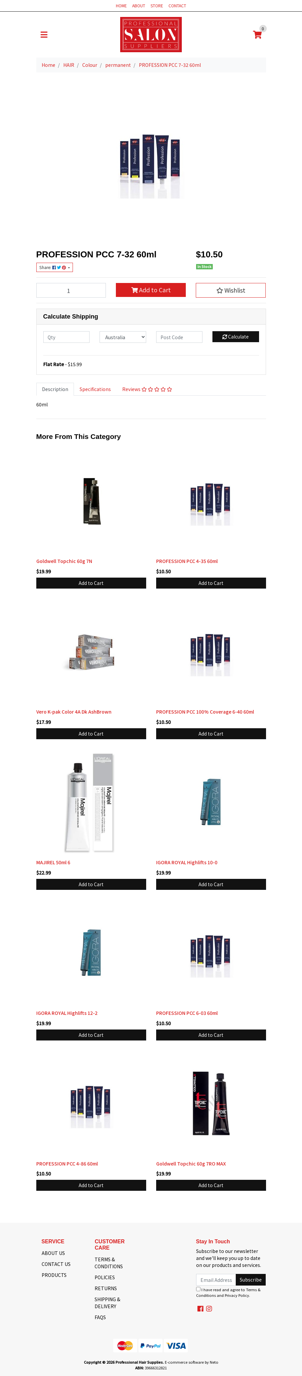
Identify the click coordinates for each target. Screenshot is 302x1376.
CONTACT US (56, 1264)
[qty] (66, 337)
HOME (121, 5)
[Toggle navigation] (44, 34)
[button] (231, 290)
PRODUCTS (54, 1275)
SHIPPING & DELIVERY (107, 1302)
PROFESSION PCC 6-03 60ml (187, 1013)
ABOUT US (53, 1253)
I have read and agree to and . (228, 1292)
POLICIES (105, 1277)
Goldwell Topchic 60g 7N (64, 561)
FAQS (100, 1317)
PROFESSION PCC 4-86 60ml (67, 1163)
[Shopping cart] (257, 34)
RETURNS (106, 1288)
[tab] (55, 389)
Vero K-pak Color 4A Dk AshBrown (74, 711)
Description (55, 389)
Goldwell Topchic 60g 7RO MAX (191, 1163)
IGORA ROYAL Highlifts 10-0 (186, 862)
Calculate (235, 336)
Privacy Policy (237, 1295)
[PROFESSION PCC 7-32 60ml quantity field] (71, 290)
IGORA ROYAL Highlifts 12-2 (67, 1013)
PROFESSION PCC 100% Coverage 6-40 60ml (205, 711)
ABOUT (138, 5)
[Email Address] (216, 1280)
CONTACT (177, 5)
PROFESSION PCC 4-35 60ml (187, 561)
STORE (157, 5)
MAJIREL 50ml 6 (53, 862)
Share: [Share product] (53, 267)
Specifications (95, 389)
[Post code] (179, 337)
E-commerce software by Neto (191, 1362)
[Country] (123, 337)
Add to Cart (151, 290)
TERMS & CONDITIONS (109, 1263)
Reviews (147, 389)
